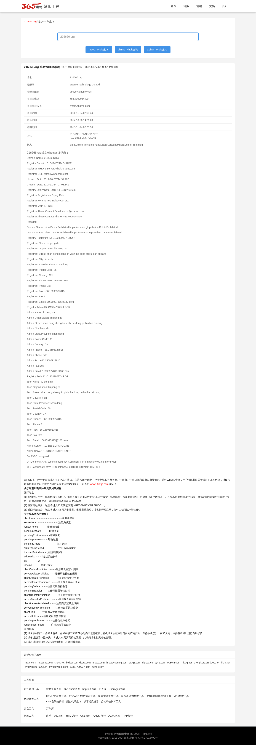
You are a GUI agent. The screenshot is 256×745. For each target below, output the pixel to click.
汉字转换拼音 (91, 701)
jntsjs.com (30, 662)
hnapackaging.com (116, 662)
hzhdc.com (98, 666)
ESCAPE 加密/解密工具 (82, 696)
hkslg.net (187, 662)
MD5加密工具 (181, 696)
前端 (199, 6)
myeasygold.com (58, 666)
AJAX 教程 (114, 715)
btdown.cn (72, 662)
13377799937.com (80, 666)
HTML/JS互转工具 (56, 696)
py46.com (160, 662)
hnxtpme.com (45, 662)
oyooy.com (31, 666)
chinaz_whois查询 (128, 49)
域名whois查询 (72, 689)
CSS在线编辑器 (55, 701)
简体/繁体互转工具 (108, 696)
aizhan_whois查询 (157, 49)
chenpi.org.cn (201, 662)
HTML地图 (147, 733)
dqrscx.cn (147, 662)
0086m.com (173, 662)
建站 (48, 715)
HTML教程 (72, 715)
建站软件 (59, 715)
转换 (186, 6)
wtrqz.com (134, 662)
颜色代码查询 (73, 701)
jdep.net (214, 662)
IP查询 (102, 689)
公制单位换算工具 (111, 701)
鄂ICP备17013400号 (146, 737)
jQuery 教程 (99, 715)
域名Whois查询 (45, 21)
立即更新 (114, 67)
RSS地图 (135, 733)
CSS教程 (85, 715)
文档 (212, 6)
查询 (173, 6)
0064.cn (43, 666)
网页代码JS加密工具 (132, 696)
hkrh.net (225, 662)
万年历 (50, 708)
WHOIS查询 (173, 479)
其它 (225, 6)
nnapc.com (98, 662)
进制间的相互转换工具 (158, 696)
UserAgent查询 (117, 689)
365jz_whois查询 (99, 49)
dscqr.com (85, 662)
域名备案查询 (53, 689)
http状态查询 (89, 689)
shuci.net (59, 662)
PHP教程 (128, 715)
